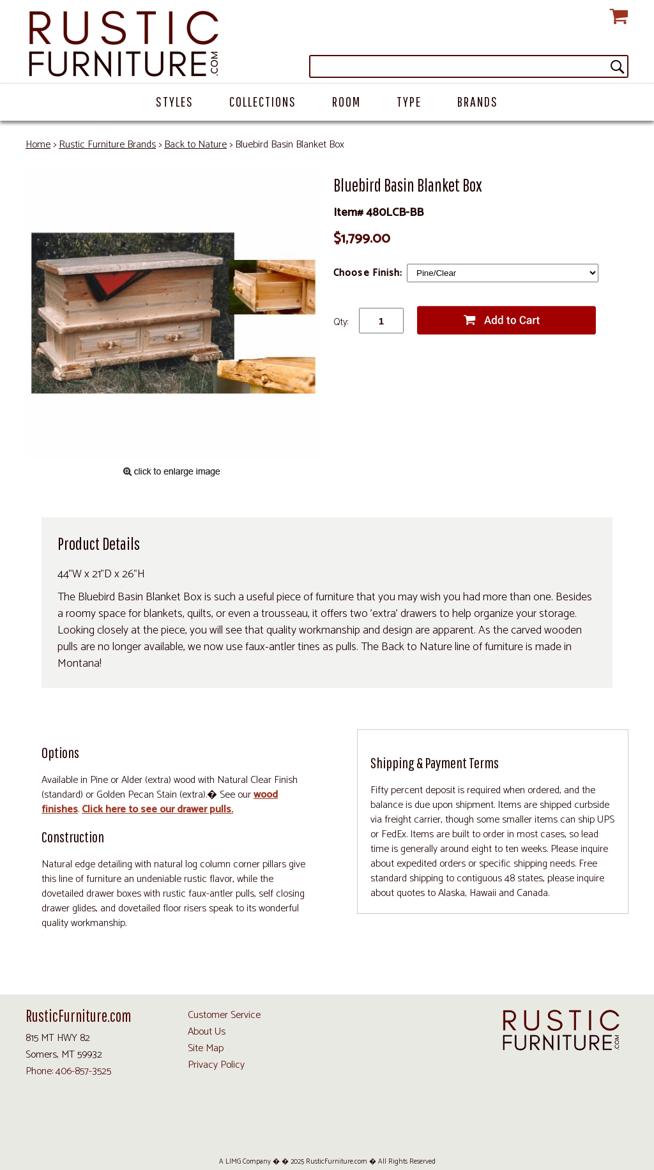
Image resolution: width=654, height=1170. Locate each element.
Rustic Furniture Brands (107, 144)
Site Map (206, 1048)
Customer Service (224, 1015)
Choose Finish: (369, 273)
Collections (262, 101)
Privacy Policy (216, 1065)
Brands (477, 101)
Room (346, 101)
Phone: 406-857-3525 (68, 1071)
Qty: (340, 322)
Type (409, 101)
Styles (175, 101)
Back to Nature (195, 144)
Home (38, 144)
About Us (206, 1031)
